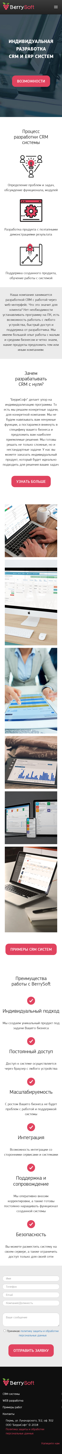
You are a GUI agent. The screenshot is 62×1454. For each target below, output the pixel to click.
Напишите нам (50, 1443)
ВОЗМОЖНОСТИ (31, 81)
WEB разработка (13, 1400)
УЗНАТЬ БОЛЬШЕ (31, 481)
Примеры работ (12, 1407)
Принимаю (31, 1333)
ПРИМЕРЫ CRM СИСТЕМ (31, 949)
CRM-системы (11, 1394)
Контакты (8, 1414)
